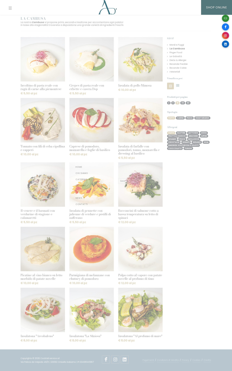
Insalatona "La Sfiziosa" (85, 336)
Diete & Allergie (178, 60)
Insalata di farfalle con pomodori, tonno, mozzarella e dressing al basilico (139, 150)
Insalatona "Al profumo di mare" (140, 336)
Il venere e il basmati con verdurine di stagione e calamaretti (38, 214)
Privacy (185, 360)
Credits (207, 360)
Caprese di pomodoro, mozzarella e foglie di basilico (89, 148)
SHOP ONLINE (216, 7)
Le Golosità (176, 56)
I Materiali (175, 71)
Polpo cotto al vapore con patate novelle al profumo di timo (140, 277)
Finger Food (176, 52)
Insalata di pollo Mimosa (135, 85)
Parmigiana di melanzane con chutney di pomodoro (89, 277)
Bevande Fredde (179, 64)
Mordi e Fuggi (177, 44)
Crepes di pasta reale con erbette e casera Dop (86, 87)
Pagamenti (148, 360)
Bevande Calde (178, 68)
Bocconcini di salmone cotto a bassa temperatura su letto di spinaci (138, 214)
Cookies (196, 360)
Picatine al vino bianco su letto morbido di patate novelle (41, 277)
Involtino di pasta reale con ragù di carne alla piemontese (41, 87)
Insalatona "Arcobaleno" (37, 336)
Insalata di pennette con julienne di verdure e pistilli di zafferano (90, 214)
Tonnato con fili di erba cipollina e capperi (43, 148)
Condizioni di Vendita (168, 360)
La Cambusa (177, 48)
